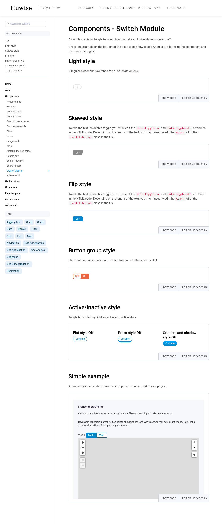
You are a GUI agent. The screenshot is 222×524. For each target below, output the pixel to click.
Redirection (13, 270)
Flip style (9, 55)
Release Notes (175, 7)
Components (12, 96)
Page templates (13, 193)
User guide (86, 7)
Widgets (144, 7)
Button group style (14, 60)
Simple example (13, 70)
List (19, 236)
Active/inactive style (15, 65)
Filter (34, 229)
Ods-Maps (12, 256)
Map (29, 236)
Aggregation (13, 222)
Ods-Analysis (38, 249)
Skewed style (12, 50)
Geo (9, 236)
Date (9, 229)
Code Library (125, 7)
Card (28, 222)
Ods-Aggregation (16, 249)
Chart (40, 222)
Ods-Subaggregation (18, 263)
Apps (8, 90)
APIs (157, 7)
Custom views (12, 181)
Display (22, 229)
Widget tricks (12, 205)
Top (7, 41)
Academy (104, 7)
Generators (11, 187)
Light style (10, 46)
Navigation (13, 242)
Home (8, 84)
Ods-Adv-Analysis (34, 242)
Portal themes (12, 199)
